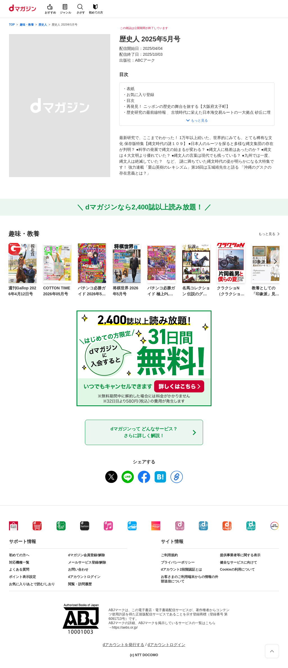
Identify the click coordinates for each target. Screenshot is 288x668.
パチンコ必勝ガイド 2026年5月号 (92, 291)
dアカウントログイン (84, 577)
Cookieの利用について (237, 569)
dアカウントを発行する (123, 644)
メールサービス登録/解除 (87, 562)
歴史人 (43, 24)
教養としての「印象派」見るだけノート (265, 291)
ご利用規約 (169, 555)
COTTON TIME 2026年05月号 (56, 291)
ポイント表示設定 (22, 577)
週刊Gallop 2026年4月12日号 (22, 291)
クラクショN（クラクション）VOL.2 (228, 291)
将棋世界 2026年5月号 (125, 291)
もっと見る (266, 234)
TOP (12, 24)
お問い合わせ (78, 569)
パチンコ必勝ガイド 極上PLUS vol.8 (161, 291)
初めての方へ (19, 555)
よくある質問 (19, 569)
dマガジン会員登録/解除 (86, 555)
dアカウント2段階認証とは (181, 569)
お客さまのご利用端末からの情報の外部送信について (189, 579)
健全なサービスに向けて (238, 562)
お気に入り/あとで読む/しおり (32, 584)
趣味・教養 (27, 24)
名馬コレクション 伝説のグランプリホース (196, 291)
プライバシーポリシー (178, 562)
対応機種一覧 (19, 562)
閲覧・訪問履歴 (80, 584)
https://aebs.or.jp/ (125, 627)
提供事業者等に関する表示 (240, 555)
